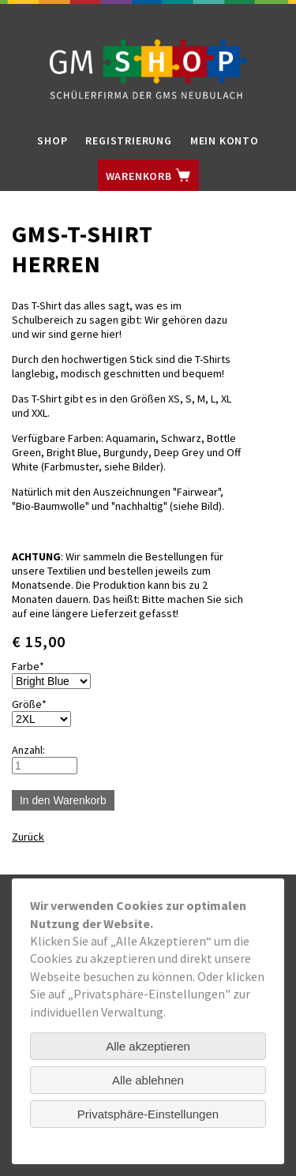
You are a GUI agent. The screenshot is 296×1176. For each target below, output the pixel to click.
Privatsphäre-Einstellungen (148, 1114)
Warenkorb (148, 175)
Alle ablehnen (148, 1080)
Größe (36, 704)
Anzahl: (28, 750)
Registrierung (128, 140)
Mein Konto (224, 140)
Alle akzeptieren (148, 1046)
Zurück (28, 837)
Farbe (36, 666)
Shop (52, 140)
